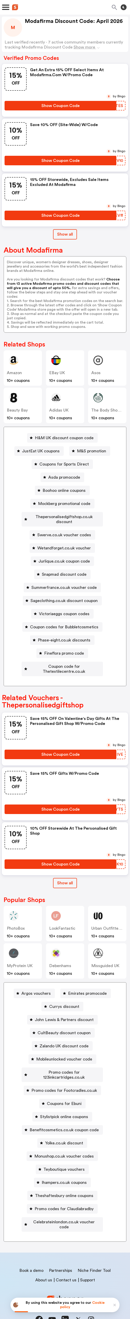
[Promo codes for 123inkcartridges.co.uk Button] (62, 1062)
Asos (96, 373)
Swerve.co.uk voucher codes (64, 530)
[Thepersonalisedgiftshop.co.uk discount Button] (62, 517)
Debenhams (60, 956)
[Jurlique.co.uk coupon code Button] (62, 556)
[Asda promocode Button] (62, 477)
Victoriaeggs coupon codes (64, 609)
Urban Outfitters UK (109, 918)
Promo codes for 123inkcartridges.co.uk (64, 1062)
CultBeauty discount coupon (64, 1023)
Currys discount (64, 997)
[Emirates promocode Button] (85, 983)
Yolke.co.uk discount (64, 1128)
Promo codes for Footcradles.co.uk (64, 1075)
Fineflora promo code (64, 648)
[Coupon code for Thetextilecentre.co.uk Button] (62, 661)
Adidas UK (59, 410)
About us (43, 1260)
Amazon (14, 373)
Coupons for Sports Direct (64, 464)
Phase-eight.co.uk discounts (64, 635)
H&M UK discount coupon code (64, 438)
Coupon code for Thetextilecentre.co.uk (64, 661)
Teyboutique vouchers (64, 1154)
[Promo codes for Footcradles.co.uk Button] (62, 1075)
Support (87, 1260)
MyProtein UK (20, 956)
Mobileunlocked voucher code (64, 1049)
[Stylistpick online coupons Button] (62, 1102)
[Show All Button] (65, 873)
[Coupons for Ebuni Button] (62, 1088)
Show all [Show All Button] (65, 234)
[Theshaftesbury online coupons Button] (62, 1180)
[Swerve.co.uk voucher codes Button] (62, 530)
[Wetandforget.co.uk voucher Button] (62, 543)
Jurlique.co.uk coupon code (64, 556)
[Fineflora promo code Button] (62, 648)
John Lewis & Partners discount (64, 1010)
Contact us (66, 1260)
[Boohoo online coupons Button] (62, 490)
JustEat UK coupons (41, 451)
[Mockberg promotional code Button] (62, 503)
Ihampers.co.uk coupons (64, 1167)
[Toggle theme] (123, 7)
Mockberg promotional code (64, 504)
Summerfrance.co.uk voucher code (64, 582)
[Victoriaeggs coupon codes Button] (62, 609)
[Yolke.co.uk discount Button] (62, 1128)
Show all (65, 873)
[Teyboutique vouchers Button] (62, 1154)
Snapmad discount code (64, 569)
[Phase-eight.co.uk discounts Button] (62, 635)
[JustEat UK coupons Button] (39, 451)
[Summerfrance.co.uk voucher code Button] (62, 582)
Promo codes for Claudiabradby (64, 1194)
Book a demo (31, 1250)
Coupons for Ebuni (64, 1089)
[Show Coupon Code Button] (60, 105)
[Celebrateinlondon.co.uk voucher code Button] (62, 1207)
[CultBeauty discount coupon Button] (62, 1023)
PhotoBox (16, 918)
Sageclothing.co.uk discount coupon (64, 596)
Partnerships (60, 1250)
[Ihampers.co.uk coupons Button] (62, 1167)
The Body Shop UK (108, 410)
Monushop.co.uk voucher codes (64, 1141)
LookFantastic (62, 918)
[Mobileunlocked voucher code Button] (62, 1049)
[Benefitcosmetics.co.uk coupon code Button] (62, 1115)
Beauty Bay (17, 410)
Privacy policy (68, 1288)
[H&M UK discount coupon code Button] (62, 438)
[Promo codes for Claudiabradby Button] (62, 1194)
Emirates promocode (87, 983)
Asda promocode (64, 477)
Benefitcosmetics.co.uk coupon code (64, 1115)
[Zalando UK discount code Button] (62, 1036)
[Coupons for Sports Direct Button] (62, 464)
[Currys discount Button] (62, 996)
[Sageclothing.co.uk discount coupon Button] (62, 595)
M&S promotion (91, 451)
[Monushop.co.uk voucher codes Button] (62, 1141)
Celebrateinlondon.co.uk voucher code (64, 1207)
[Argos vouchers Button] (34, 983)
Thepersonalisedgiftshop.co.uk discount (64, 517)
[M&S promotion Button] (89, 451)
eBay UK (57, 373)
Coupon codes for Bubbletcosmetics (64, 622)
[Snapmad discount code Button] (62, 569)
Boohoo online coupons (64, 490)
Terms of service (93, 1288)
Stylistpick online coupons (64, 1102)
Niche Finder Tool (94, 1250)
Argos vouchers (36, 983)
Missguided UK (105, 956)
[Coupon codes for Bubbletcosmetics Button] (62, 622)
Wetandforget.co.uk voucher (64, 543)
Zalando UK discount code (64, 1036)
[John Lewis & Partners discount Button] (62, 1009)
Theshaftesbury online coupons (64, 1181)
